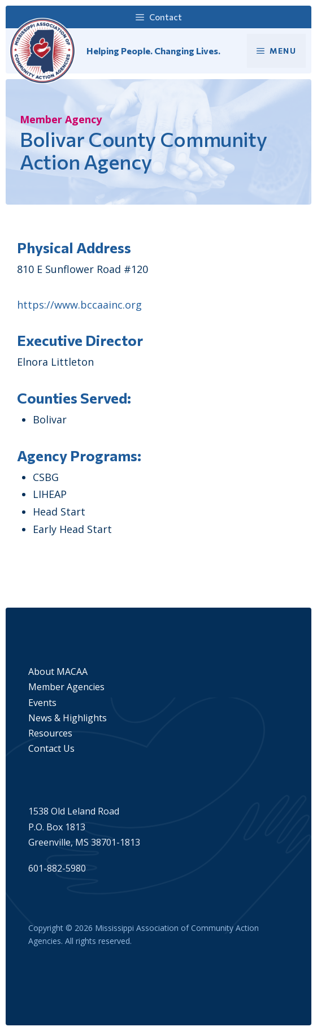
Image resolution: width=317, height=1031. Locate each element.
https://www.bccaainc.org (79, 304)
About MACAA (58, 671)
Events (42, 702)
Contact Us (51, 748)
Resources (50, 733)
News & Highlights (67, 718)
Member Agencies (66, 687)
